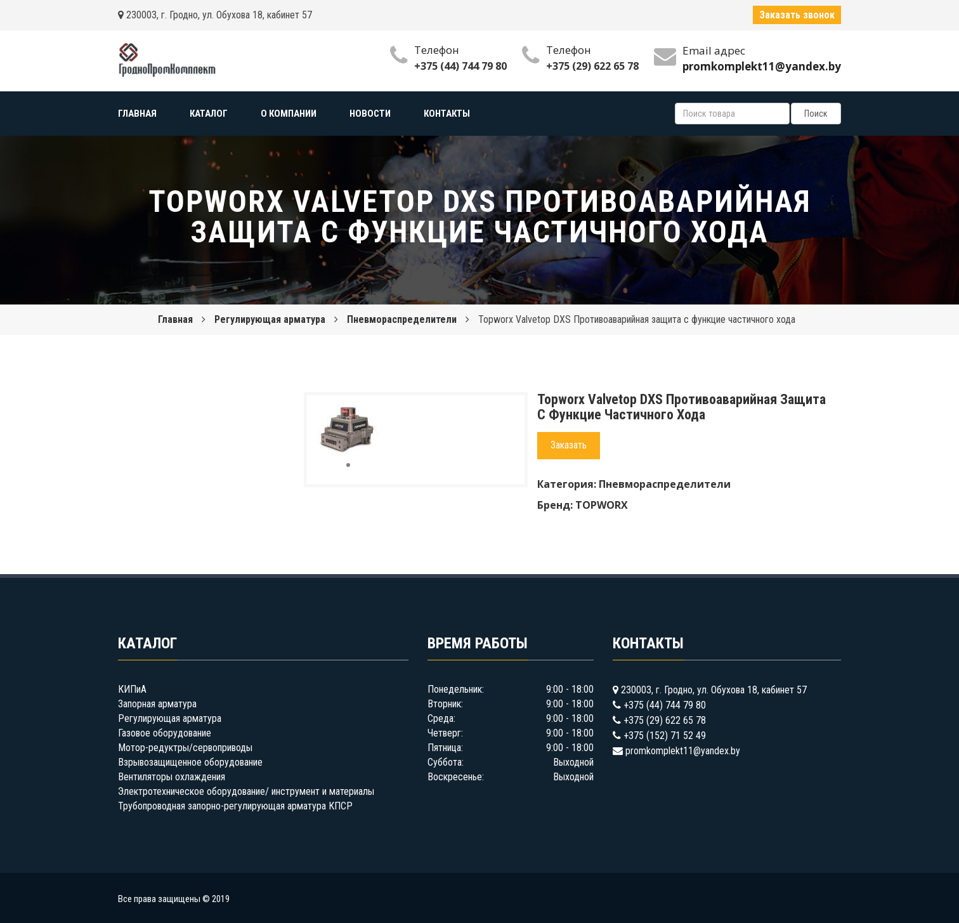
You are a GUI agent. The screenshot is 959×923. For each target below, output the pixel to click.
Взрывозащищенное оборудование (190, 762)
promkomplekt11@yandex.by (682, 751)
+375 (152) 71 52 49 (664, 736)
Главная (175, 319)
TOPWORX (601, 505)
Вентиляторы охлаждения (171, 777)
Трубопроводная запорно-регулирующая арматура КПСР (235, 806)
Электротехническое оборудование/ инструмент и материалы (246, 791)
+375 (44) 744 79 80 (460, 66)
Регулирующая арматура (269, 319)
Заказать (569, 445)
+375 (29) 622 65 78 (592, 66)
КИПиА (132, 689)
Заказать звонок (797, 15)
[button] (368, 416)
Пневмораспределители (402, 319)
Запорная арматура (157, 704)
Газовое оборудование (164, 733)
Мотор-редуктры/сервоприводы (185, 748)
